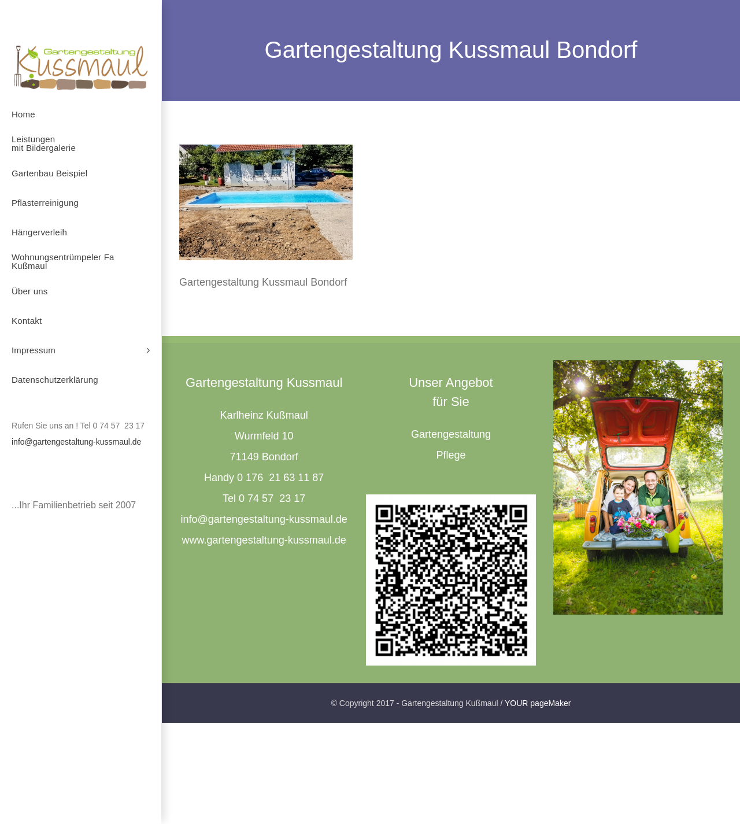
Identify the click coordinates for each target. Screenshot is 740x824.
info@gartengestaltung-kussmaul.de (76, 441)
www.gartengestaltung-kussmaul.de (264, 540)
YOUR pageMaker (538, 703)
